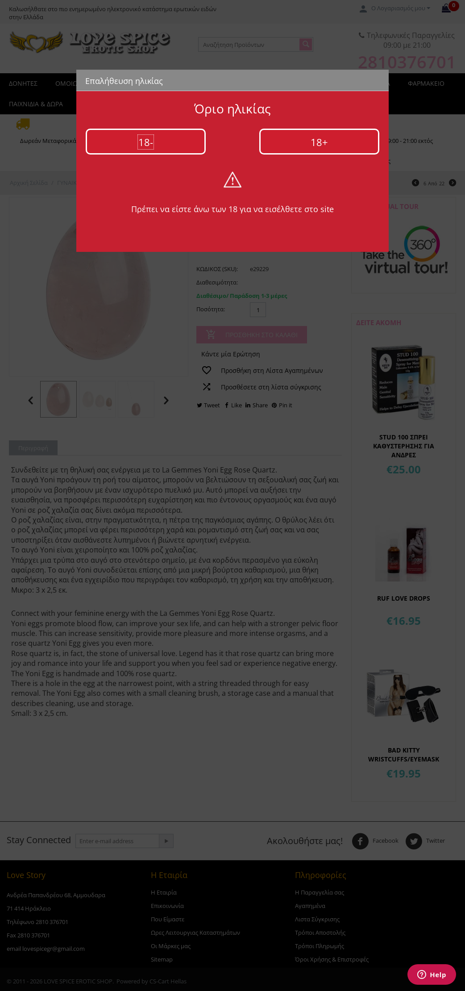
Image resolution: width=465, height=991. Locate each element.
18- (145, 142)
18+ (319, 142)
